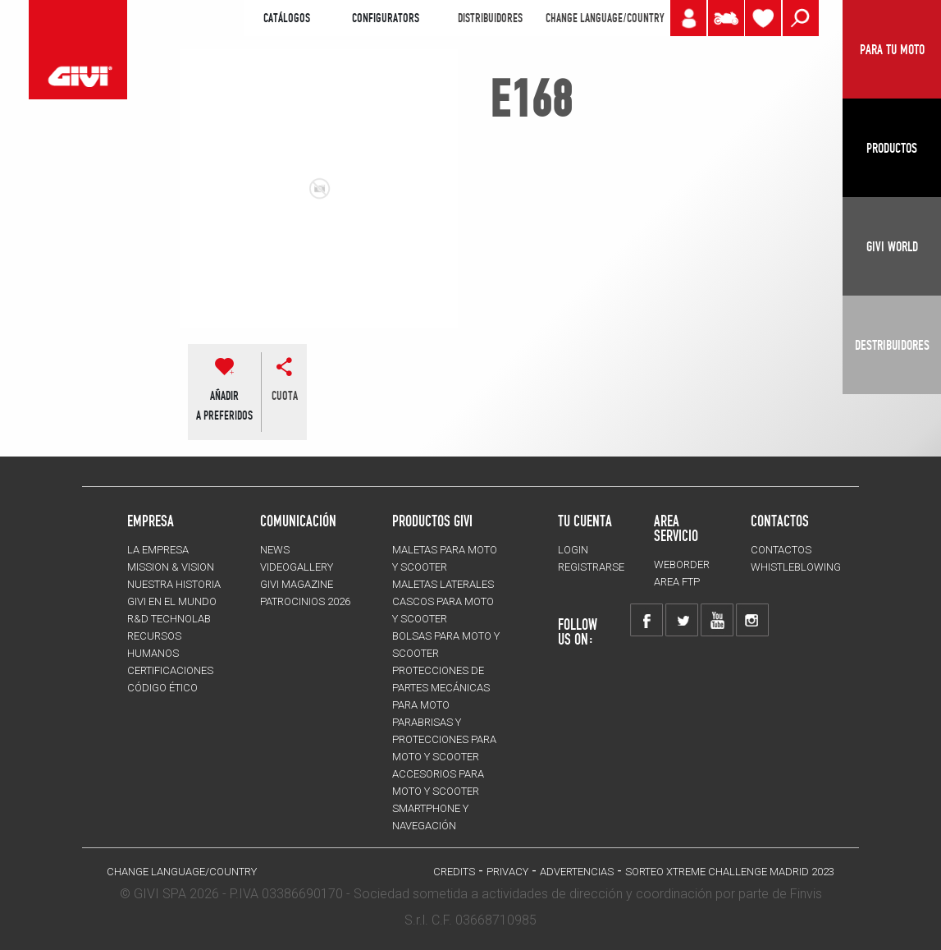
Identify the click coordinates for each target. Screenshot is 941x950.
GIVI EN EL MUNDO (172, 601)
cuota (285, 395)
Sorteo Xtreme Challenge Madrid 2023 (729, 871)
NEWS (275, 550)
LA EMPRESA (158, 550)
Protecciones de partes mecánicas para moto (441, 687)
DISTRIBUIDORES (490, 18)
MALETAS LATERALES (443, 584)
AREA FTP (677, 582)
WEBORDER (682, 564)
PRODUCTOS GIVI (432, 521)
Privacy (507, 871)
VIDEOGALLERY (296, 567)
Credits (454, 871)
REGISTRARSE (591, 567)
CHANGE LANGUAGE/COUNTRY (605, 18)
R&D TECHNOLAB (169, 619)
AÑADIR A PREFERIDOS (224, 405)
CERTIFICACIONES (170, 670)
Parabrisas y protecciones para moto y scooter (444, 739)
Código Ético (162, 688)
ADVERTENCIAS (577, 871)
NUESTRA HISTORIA (174, 584)
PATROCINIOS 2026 (305, 601)
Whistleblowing (796, 567)
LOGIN (573, 550)
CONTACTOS (781, 550)
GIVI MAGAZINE (296, 584)
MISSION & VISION (170, 567)
